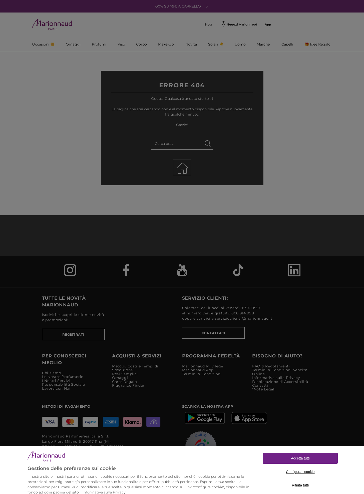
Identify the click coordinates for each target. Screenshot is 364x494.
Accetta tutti (300, 463)
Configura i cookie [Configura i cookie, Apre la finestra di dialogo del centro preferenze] (300, 476)
